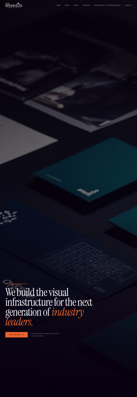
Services (86, 5)
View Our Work (16, 335)
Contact (128, 5)
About (76, 5)
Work (67, 5)
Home (58, 5)
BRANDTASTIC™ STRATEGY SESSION (108, 5)
